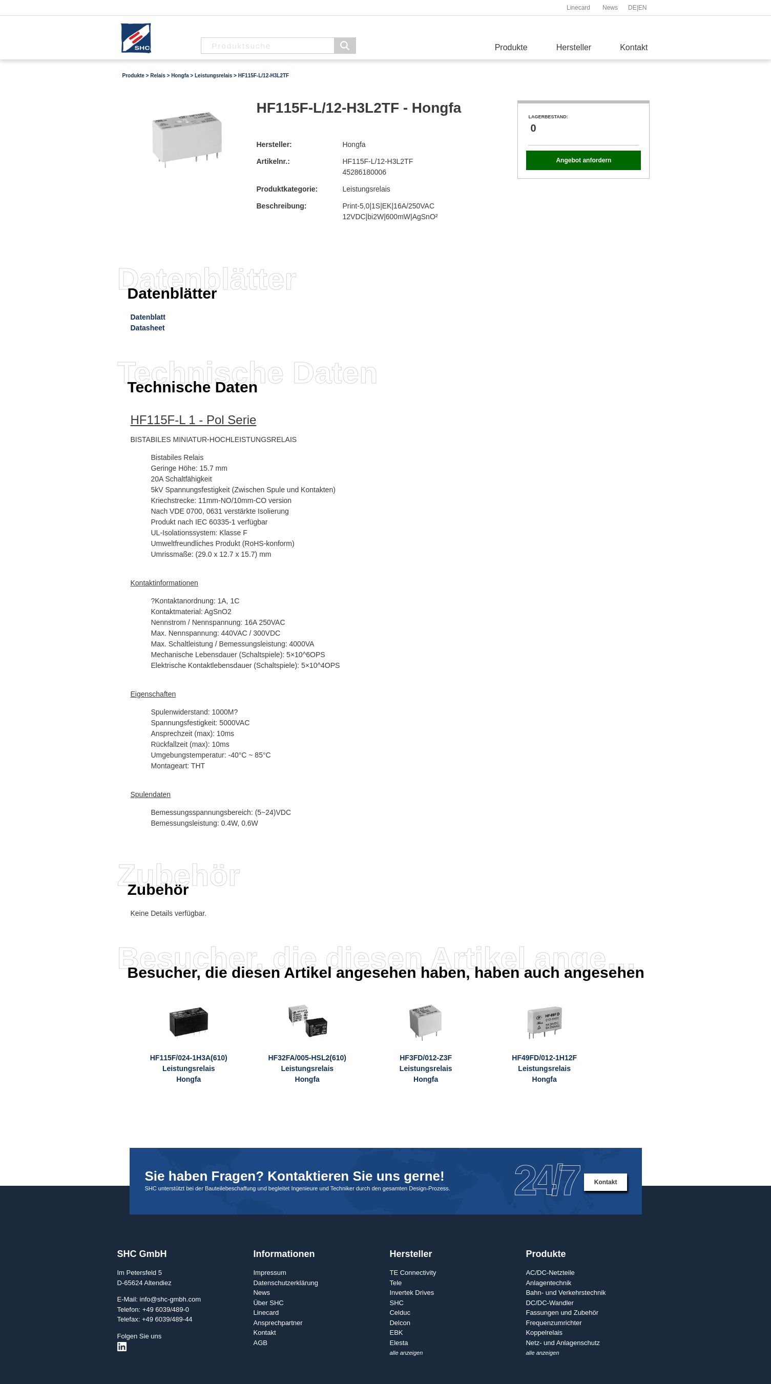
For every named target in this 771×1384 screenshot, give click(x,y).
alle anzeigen (406, 1353)
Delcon (399, 1323)
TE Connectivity (412, 1272)
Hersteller (573, 47)
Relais (157, 75)
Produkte (511, 47)
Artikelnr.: (272, 161)
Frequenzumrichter (553, 1323)
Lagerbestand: (548, 116)
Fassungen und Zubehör (562, 1312)
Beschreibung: (281, 206)
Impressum (269, 1272)
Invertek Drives (411, 1292)
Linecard (578, 7)
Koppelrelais (544, 1332)
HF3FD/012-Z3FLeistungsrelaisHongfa (426, 1068)
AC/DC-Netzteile (550, 1272)
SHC (396, 1303)
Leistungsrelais (213, 75)
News (610, 7)
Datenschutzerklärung (285, 1283)
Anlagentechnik (548, 1283)
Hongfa (180, 75)
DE (632, 7)
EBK (396, 1332)
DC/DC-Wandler (549, 1303)
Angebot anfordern (583, 160)
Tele (395, 1283)
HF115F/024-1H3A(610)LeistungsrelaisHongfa (188, 1068)
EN (642, 7)
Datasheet (148, 328)
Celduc (399, 1312)
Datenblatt (148, 317)
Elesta (398, 1343)
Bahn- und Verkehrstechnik (566, 1292)
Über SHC (268, 1303)
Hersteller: (273, 144)
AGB (260, 1343)
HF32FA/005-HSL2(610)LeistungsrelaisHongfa (307, 1068)
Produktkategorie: (287, 189)
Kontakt (634, 47)
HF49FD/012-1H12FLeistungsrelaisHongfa (544, 1068)
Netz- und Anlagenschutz (563, 1343)
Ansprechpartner (277, 1323)
